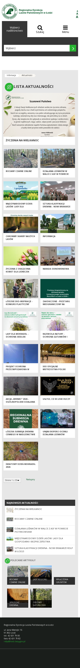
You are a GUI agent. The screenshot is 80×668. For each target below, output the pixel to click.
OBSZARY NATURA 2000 (39, 604)
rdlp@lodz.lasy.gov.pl (14, 641)
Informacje (11, 75)
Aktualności (27, 75)
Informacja (49, 236)
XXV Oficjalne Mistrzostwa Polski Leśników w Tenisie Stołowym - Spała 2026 (55, 370)
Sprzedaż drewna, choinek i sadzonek (14, 606)
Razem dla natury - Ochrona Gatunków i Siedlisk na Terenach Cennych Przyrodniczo (56, 338)
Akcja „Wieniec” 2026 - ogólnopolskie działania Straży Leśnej (20, 402)
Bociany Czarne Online (19, 171)
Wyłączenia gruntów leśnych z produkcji (62, 583)
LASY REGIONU (40, 579)
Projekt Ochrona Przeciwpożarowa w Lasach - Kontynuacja (18, 369)
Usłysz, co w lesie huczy (56, 399)
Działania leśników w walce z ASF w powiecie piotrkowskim (56, 174)
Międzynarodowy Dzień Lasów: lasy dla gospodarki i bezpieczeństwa (19, 207)
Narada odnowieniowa (56, 268)
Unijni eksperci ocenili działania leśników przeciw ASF (55, 434)
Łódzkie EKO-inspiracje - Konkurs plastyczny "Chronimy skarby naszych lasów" (19, 305)
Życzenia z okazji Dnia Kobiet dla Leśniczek (18, 270)
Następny (30, 479)
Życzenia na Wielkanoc (22, 140)
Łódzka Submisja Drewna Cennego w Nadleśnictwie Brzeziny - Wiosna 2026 (20, 434)
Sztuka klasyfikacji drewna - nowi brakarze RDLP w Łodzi (56, 206)
